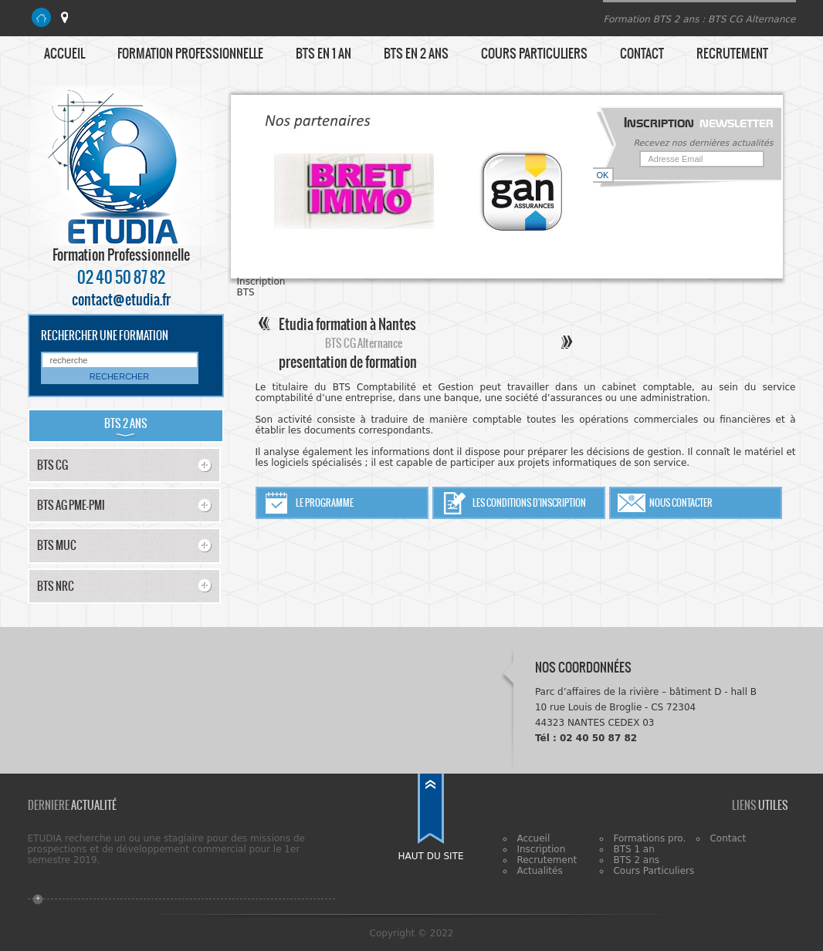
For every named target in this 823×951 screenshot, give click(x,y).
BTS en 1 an (323, 53)
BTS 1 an (633, 849)
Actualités (539, 870)
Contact (642, 53)
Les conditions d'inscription (529, 503)
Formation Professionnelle (190, 53)
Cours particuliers (534, 53)
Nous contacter (681, 503)
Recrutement (732, 53)
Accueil (64, 53)
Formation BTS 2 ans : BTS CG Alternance (699, 19)
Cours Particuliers (653, 870)
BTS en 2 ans (416, 53)
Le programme (325, 503)
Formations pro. (649, 838)
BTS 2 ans (636, 860)
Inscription (540, 849)
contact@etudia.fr (121, 299)
